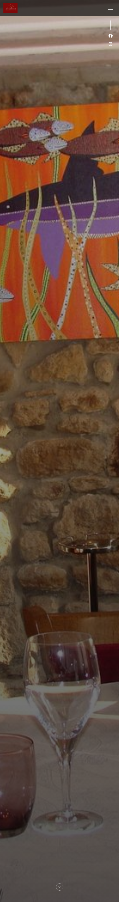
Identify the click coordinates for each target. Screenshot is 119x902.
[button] (111, 8)
